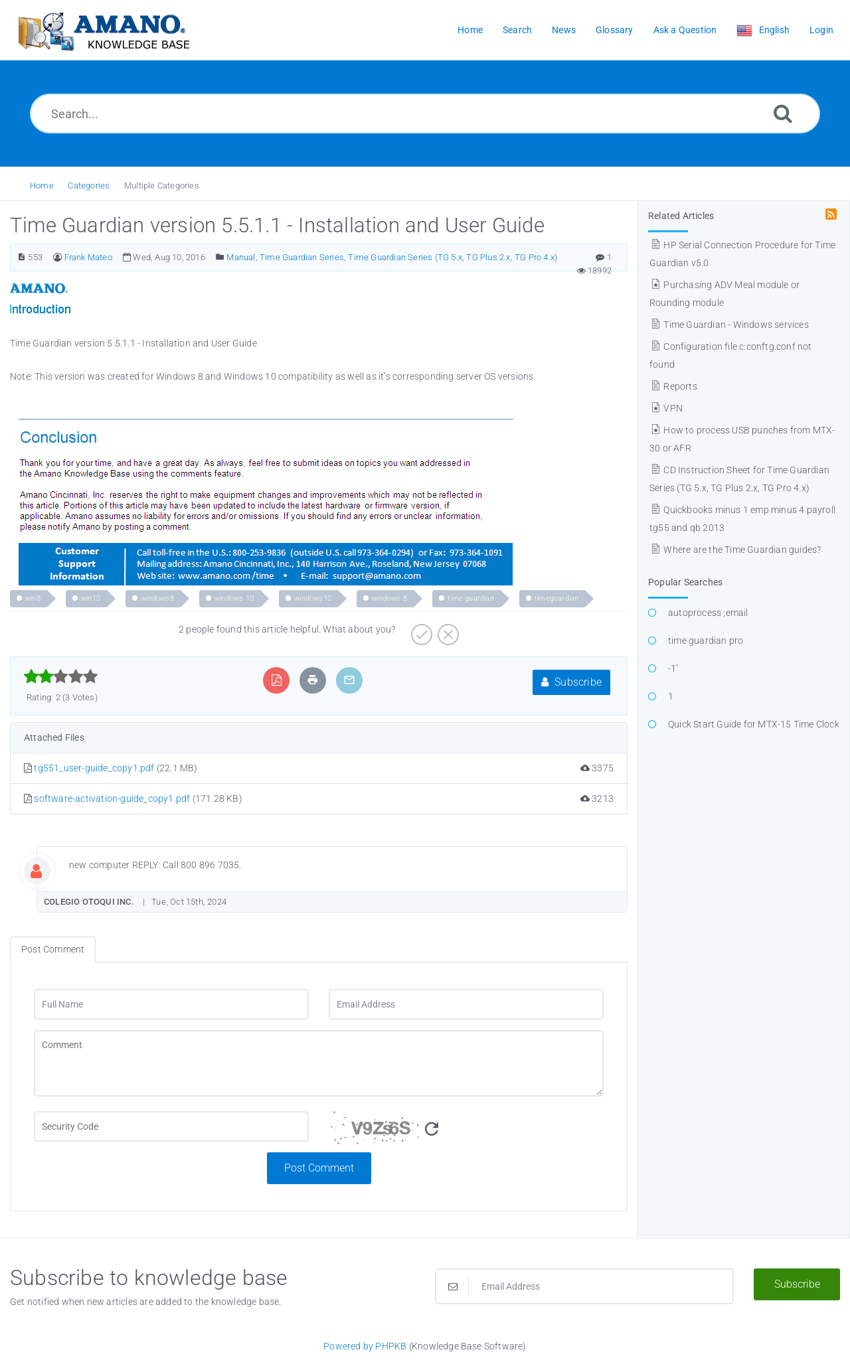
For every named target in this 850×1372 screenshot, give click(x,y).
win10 (90, 598)
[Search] (783, 113)
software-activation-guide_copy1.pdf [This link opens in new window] (112, 798)
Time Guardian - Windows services (729, 324)
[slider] (61, 676)
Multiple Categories (161, 186)
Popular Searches (685, 582)
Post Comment (319, 1168)
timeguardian (556, 598)
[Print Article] (313, 680)
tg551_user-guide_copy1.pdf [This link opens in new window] (94, 768)
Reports (673, 386)
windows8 (157, 598)
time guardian (471, 598)
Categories (89, 186)
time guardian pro (705, 640)
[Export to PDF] (277, 680)
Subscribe (571, 682)
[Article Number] (21, 257)
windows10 (312, 598)
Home (42, 186)
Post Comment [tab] (52, 949)
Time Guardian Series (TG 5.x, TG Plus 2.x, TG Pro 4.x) (452, 257)
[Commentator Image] (46, 868)
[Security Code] (466, 1131)
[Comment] (319, 1063)
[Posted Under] (220, 257)
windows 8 (389, 598)
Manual (240, 257)
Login (821, 30)
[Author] (57, 257)
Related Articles (681, 215)
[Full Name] (171, 1004)
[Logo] (103, 30)
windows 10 (234, 598)
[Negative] (446, 630)
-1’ (673, 668)
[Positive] (420, 630)
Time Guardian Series (302, 257)
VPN (666, 408)
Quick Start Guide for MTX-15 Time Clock (753, 724)
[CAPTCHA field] (171, 1126)
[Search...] (425, 113)
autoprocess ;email (708, 612)
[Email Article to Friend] (349, 680)
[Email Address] (466, 1004)
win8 (33, 598)
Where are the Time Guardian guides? (735, 549)
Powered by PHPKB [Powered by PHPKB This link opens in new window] (364, 1346)
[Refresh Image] (432, 1129)
